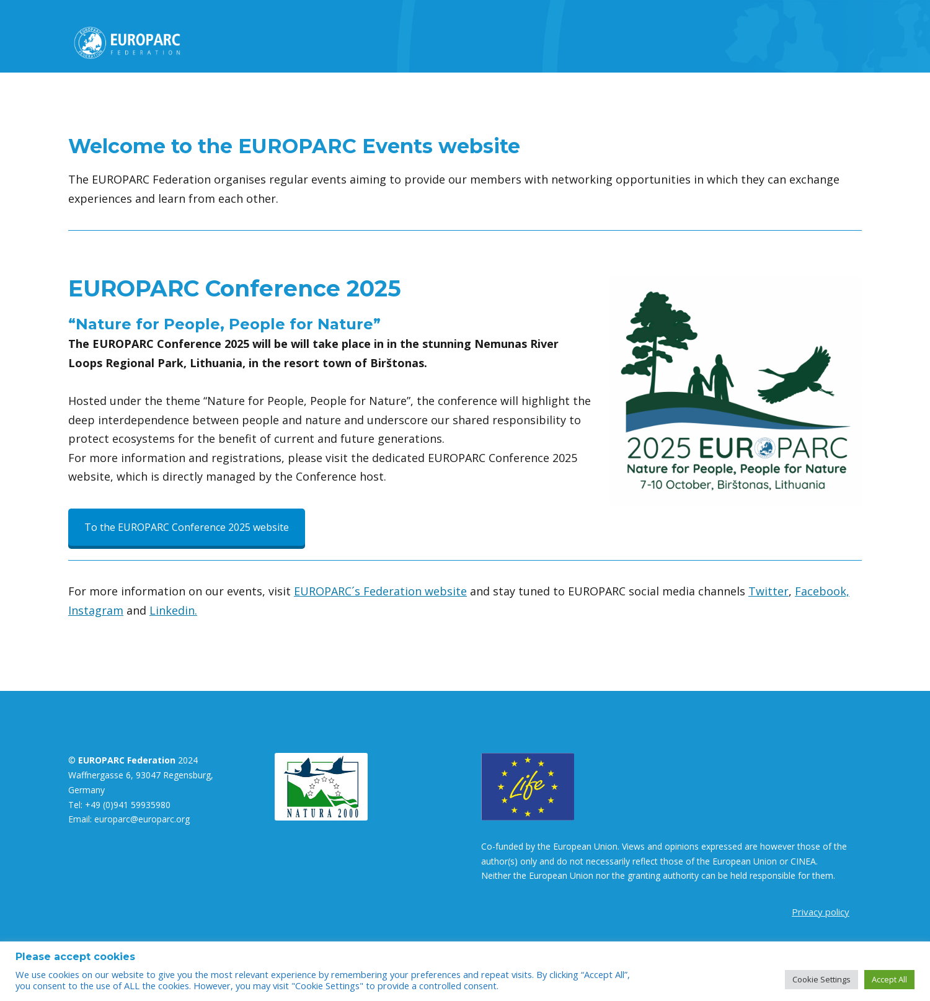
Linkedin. (173, 610)
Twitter (768, 591)
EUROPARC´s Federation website (380, 591)
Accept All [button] (889, 979)
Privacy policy (820, 911)
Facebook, (822, 591)
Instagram (95, 610)
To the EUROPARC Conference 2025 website (186, 527)
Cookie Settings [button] (821, 979)
